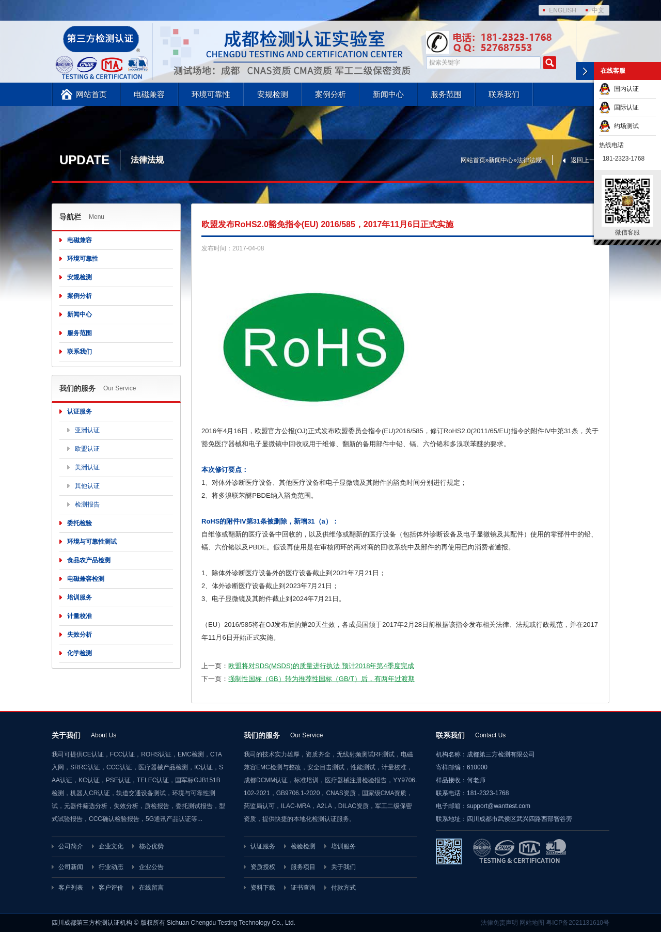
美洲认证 (87, 467)
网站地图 (532, 922)
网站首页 (91, 94)
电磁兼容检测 (85, 578)
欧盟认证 (87, 448)
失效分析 (79, 634)
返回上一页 (586, 160)
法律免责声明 (499, 922)
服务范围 (446, 94)
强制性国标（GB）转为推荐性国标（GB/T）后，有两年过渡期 (321, 679)
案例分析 (330, 94)
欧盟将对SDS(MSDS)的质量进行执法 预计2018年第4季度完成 (321, 666)
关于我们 (343, 867)
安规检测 (272, 94)
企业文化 (111, 846)
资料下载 (262, 887)
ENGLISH (562, 10)
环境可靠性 (211, 94)
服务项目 (303, 867)
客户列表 (70, 887)
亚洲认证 (87, 430)
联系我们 (504, 94)
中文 (598, 10)
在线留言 (151, 887)
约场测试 (619, 126)
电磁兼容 (149, 94)
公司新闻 (70, 867)
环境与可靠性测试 (92, 541)
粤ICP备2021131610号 (577, 922)
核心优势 (151, 846)
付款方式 (343, 887)
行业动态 (111, 867)
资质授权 (262, 867)
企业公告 (151, 867)
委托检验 (79, 523)
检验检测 (303, 846)
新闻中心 (388, 94)
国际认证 (619, 107)
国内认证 (619, 88)
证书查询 (303, 887)
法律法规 (529, 160)
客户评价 (111, 887)
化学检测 (79, 653)
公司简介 (70, 846)
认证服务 (79, 411)
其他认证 (87, 485)
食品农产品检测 (89, 560)
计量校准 (79, 616)
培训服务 (79, 597)
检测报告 (87, 504)
